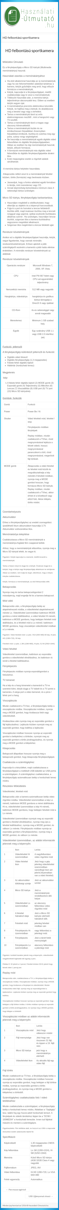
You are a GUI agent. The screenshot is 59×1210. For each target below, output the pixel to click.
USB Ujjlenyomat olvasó (41, 1196)
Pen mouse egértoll (16, 1189)
